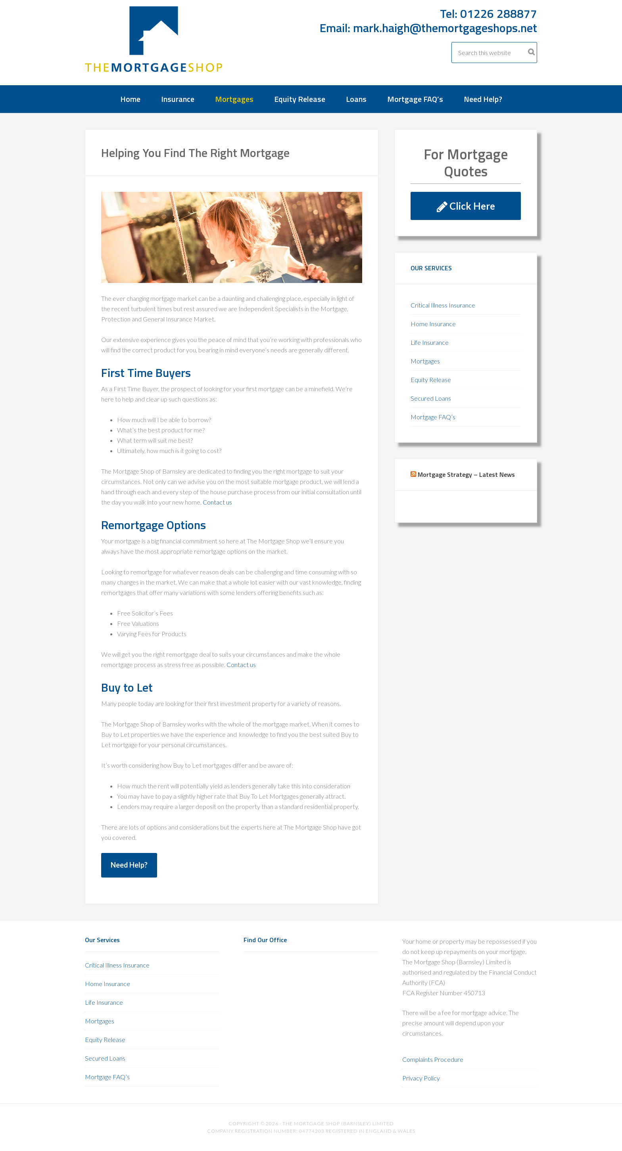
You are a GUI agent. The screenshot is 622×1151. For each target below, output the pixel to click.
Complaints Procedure (432, 1059)
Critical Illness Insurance (443, 305)
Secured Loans (431, 398)
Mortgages (425, 361)
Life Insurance (430, 342)
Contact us (217, 502)
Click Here (466, 206)
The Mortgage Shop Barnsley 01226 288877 (154, 45)
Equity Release (431, 379)
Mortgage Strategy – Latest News (466, 474)
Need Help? (129, 864)
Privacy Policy (421, 1078)
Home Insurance (433, 323)
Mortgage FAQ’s (433, 417)
